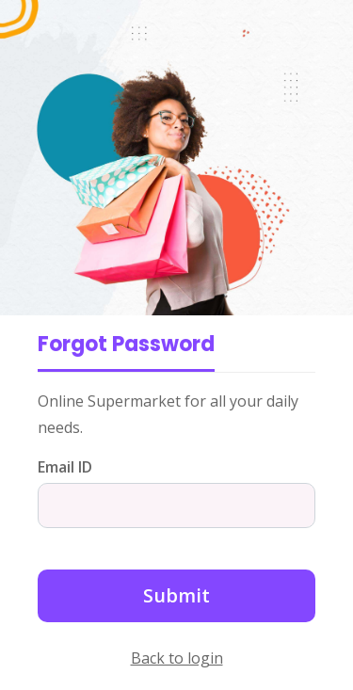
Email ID (65, 467)
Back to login (177, 658)
